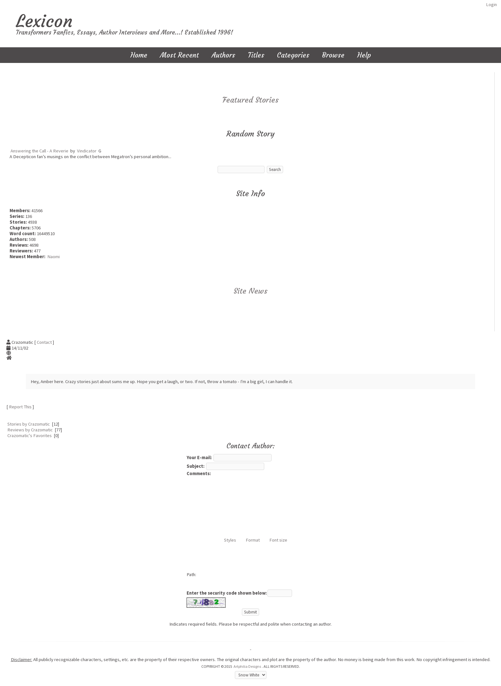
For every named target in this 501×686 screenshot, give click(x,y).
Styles (230, 540)
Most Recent (179, 55)
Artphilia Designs (247, 666)
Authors (223, 55)
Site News (250, 291)
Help (364, 55)
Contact (44, 342)
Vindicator (86, 151)
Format (253, 540)
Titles (256, 55)
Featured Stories (250, 100)
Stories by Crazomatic (28, 424)
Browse (333, 55)
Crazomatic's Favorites (29, 435)
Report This (20, 407)
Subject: (195, 466)
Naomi (53, 256)
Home (138, 55)
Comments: (199, 473)
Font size (278, 540)
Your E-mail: (199, 457)
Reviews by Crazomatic (30, 430)
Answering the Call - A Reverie (39, 151)
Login (491, 4)
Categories (293, 55)
